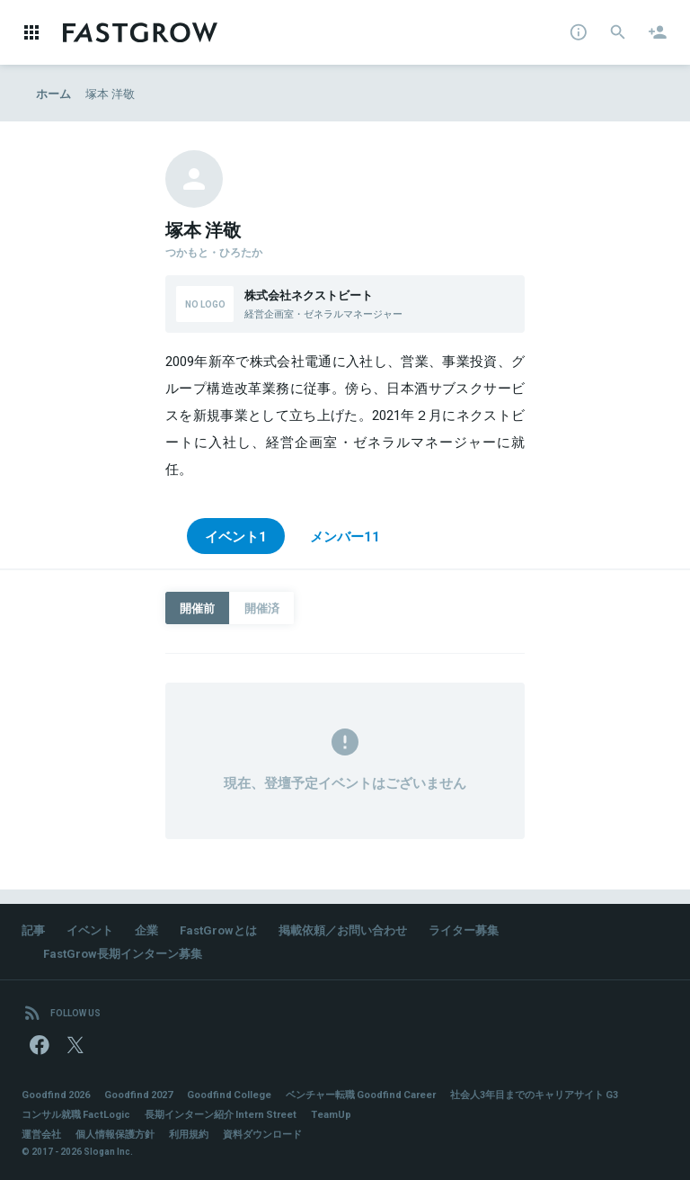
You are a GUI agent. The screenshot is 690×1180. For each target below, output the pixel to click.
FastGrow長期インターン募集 (122, 952)
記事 (33, 929)
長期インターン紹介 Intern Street (220, 1114)
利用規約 (188, 1133)
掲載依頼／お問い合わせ (343, 929)
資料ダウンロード (262, 1133)
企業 (146, 929)
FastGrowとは (218, 929)
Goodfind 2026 (56, 1094)
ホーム (53, 93)
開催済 (261, 607)
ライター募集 (464, 929)
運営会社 (41, 1133)
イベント (89, 929)
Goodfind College (229, 1094)
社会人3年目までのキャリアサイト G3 (534, 1094)
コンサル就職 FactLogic (76, 1114)
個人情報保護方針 (115, 1133)
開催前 (197, 607)
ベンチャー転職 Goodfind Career (361, 1094)
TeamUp (331, 1114)
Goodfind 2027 (138, 1094)
